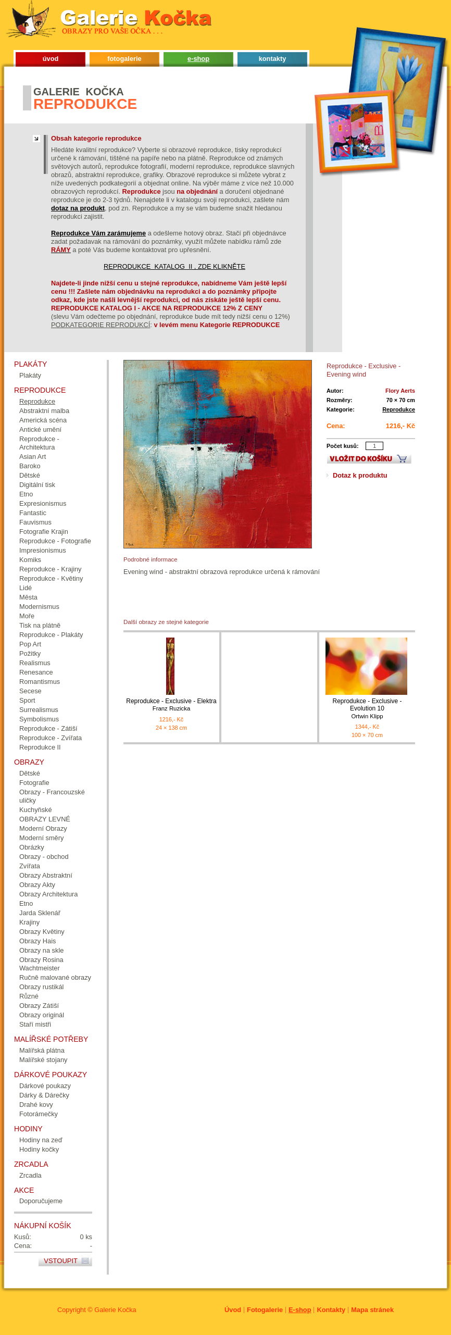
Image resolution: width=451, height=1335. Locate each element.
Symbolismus (39, 719)
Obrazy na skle (41, 950)
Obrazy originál (41, 1015)
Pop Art (30, 644)
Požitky (30, 653)
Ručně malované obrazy (55, 977)
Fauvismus (35, 522)
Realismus (35, 663)
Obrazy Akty (37, 885)
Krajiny (29, 922)
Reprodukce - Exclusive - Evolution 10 (367, 708)
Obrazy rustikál (41, 987)
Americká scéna (43, 420)
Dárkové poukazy (45, 1086)
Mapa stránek (372, 1310)
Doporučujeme (40, 1201)
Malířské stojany (43, 1060)
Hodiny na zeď (40, 1140)
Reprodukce (398, 409)
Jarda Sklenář (39, 913)
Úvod (232, 1310)
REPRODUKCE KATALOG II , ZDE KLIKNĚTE (174, 266)
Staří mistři (35, 1024)
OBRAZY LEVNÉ (44, 819)
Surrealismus (38, 710)
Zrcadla (30, 1175)
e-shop (198, 59)
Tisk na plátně (39, 625)
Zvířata (29, 866)
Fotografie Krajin (43, 531)
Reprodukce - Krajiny (50, 569)
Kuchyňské (35, 810)
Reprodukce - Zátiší (48, 728)
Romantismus (39, 681)
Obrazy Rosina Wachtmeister (41, 964)
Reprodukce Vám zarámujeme (98, 233)
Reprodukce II (40, 747)
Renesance (36, 672)
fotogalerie (124, 59)
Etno (26, 494)
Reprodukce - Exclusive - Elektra (171, 705)
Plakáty (30, 375)
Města (28, 597)
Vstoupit (61, 1261)
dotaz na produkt (78, 208)
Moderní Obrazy (43, 828)
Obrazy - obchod (44, 856)
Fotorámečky (38, 1114)
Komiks (30, 560)
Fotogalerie (265, 1310)
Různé (29, 996)
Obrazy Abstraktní (45, 875)
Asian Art (32, 456)
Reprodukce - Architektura (39, 443)
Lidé (25, 588)
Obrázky (31, 847)
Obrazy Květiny (42, 931)
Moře (26, 616)
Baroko (30, 466)
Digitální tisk (37, 485)
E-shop (300, 1310)
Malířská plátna (42, 1050)
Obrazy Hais (37, 941)
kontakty (272, 59)
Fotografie (34, 783)
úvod (51, 59)
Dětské (29, 475)
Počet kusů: (343, 446)
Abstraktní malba (44, 411)
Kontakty (331, 1310)
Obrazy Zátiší (39, 1005)
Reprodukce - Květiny (51, 578)
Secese (30, 691)
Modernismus (39, 606)
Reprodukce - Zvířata (50, 738)
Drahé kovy (36, 1104)
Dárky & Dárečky (44, 1095)
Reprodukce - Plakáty (51, 635)
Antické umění (40, 429)
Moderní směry (41, 838)
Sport (27, 700)
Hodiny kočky (39, 1149)
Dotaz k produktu (360, 475)
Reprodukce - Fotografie (55, 541)
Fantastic (32, 513)
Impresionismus (42, 550)
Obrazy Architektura (48, 894)
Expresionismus (42, 503)
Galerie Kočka (115, 1310)
